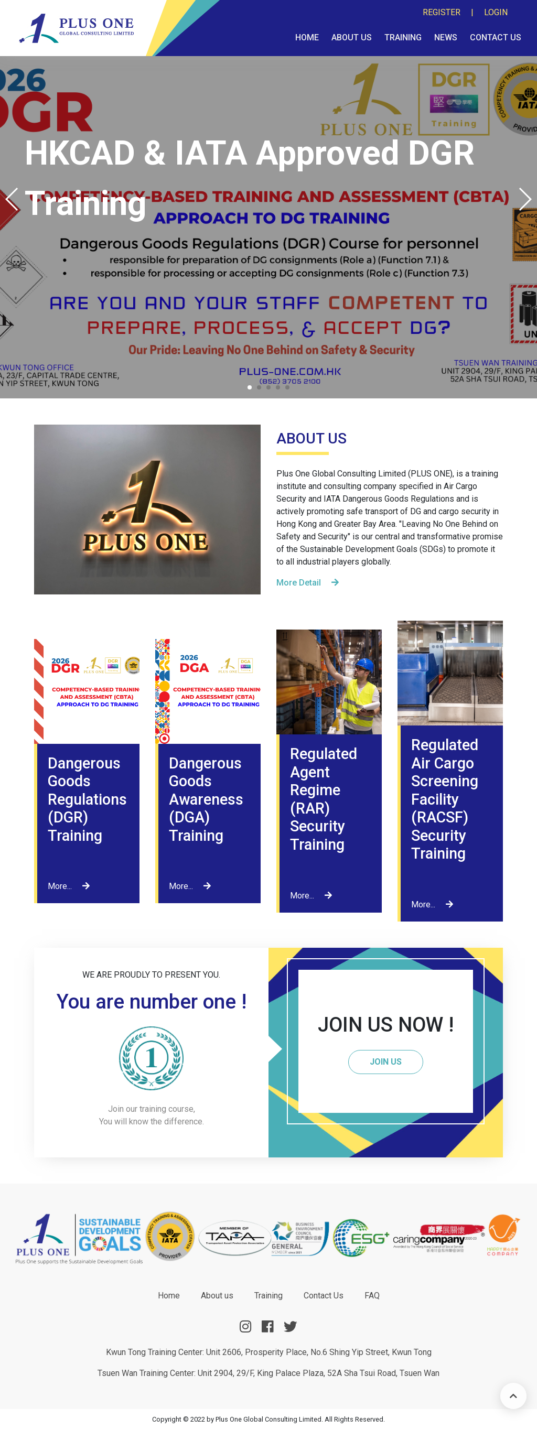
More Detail (307, 583)
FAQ (372, 1296)
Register (441, 12)
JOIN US (386, 1062)
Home (307, 37)
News (445, 37)
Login (496, 12)
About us (351, 37)
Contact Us (495, 37)
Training (403, 37)
